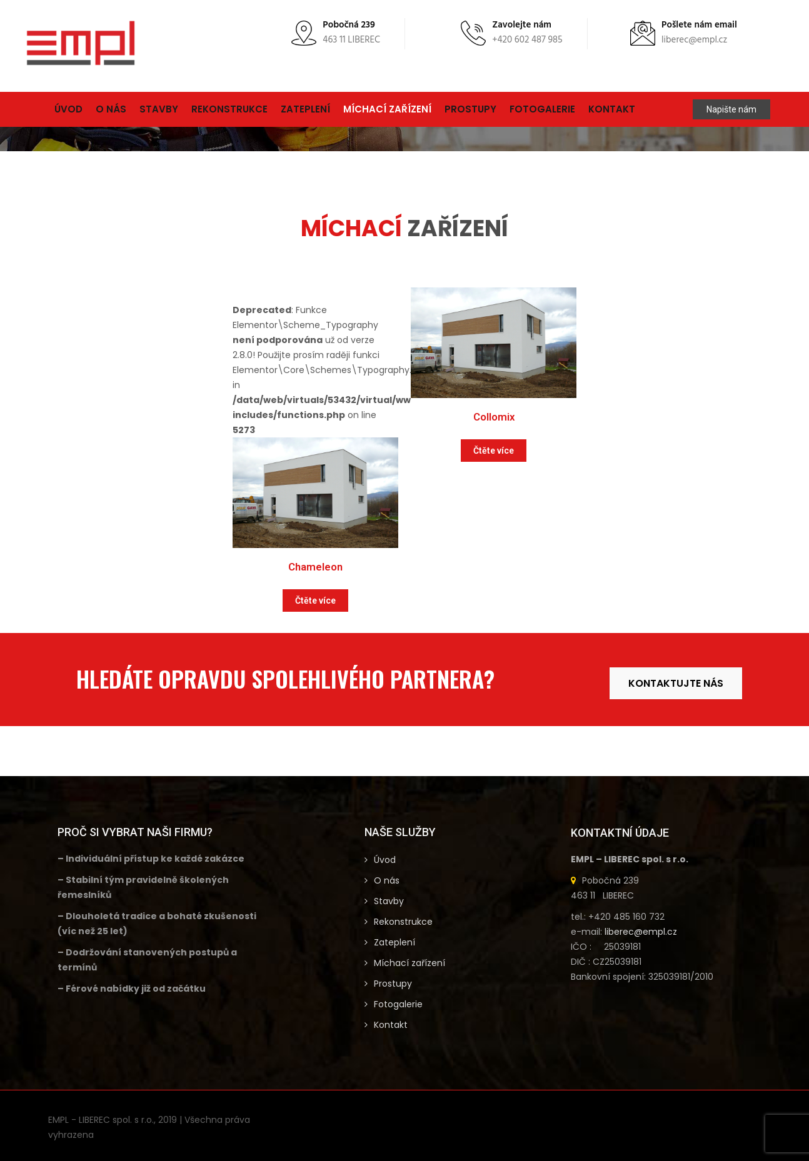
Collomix (494, 417)
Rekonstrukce (229, 109)
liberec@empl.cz (641, 931)
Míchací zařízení (387, 109)
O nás (111, 109)
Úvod (68, 109)
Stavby (158, 109)
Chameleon (315, 567)
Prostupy (470, 109)
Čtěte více (315, 600)
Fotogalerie (542, 109)
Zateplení (305, 109)
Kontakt (611, 109)
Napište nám (731, 109)
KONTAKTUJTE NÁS (675, 683)
